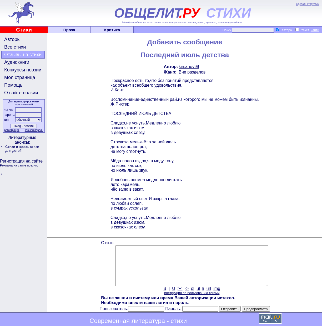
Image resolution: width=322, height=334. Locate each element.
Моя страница (19, 77)
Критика (112, 30)
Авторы (12, 39)
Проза (69, 30)
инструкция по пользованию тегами (191, 301)
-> (187, 296)
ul (198, 296)
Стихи (24, 30)
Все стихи (15, 47)
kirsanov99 (189, 66)
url (209, 296)
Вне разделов (192, 72)
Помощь (13, 85)
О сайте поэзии (21, 92)
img (216, 296)
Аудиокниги (16, 62)
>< (180, 296)
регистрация (11, 130)
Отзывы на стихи (23, 54)
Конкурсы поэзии (22, 69)
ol (192, 296)
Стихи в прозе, (17, 147)
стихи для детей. (22, 149)
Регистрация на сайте (21, 161)
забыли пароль (34, 130)
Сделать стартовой (307, 4)
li (203, 296)
